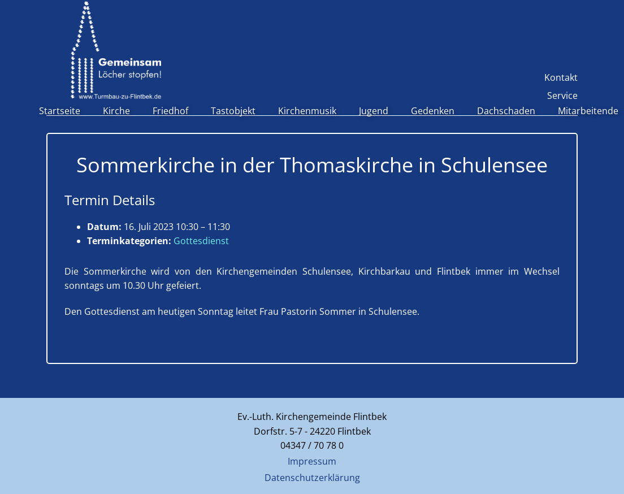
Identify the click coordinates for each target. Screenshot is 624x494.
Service (562, 95)
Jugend (373, 111)
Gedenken (432, 111)
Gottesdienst (201, 241)
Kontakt (561, 77)
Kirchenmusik (307, 111)
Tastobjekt (233, 111)
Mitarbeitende (588, 111)
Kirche (116, 111)
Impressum (312, 461)
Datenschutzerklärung (312, 477)
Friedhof (170, 111)
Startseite (59, 111)
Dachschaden (506, 111)
